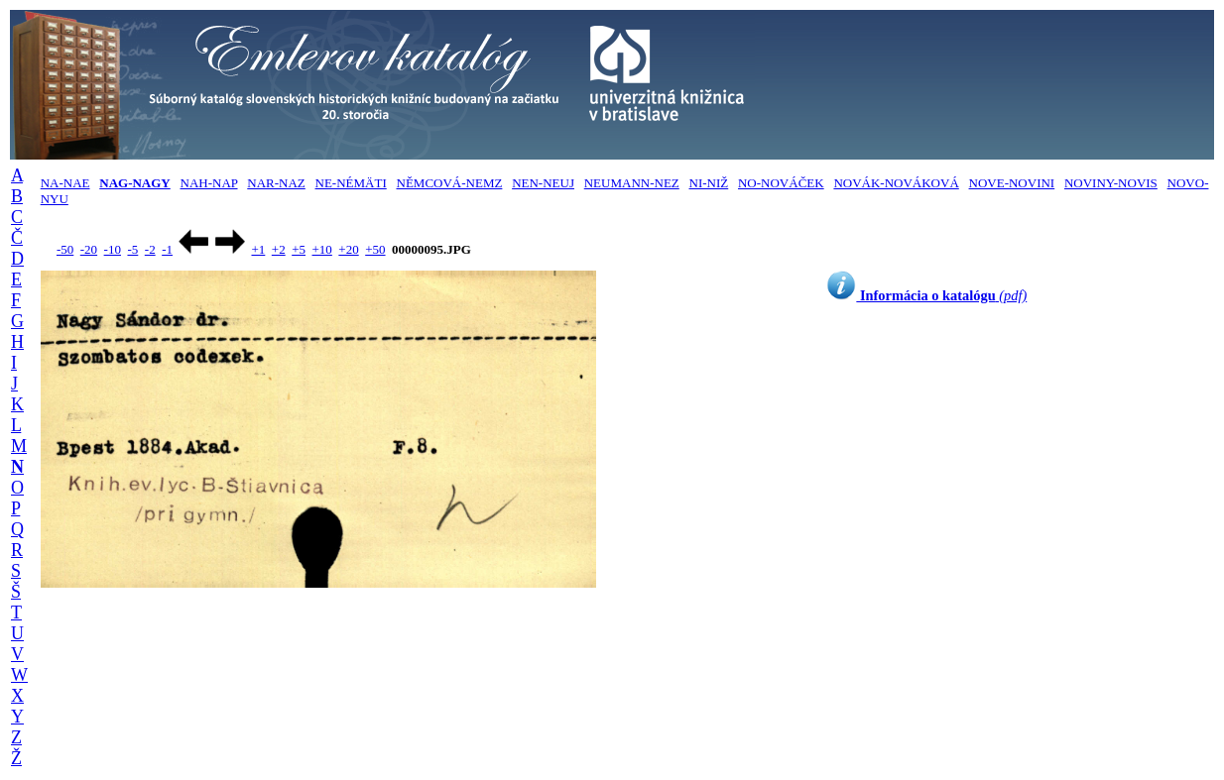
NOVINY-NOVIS (1111, 182)
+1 (258, 249)
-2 (150, 249)
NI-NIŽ (709, 182)
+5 (299, 249)
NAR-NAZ (276, 182)
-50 (65, 249)
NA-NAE (65, 182)
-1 (167, 249)
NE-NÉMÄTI (351, 182)
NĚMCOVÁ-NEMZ (450, 182)
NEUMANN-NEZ (631, 182)
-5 (132, 249)
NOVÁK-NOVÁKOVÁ (895, 182)
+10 (322, 249)
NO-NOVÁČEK (781, 182)
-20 (88, 249)
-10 (112, 249)
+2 (279, 249)
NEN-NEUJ (543, 182)
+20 (348, 249)
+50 (375, 249)
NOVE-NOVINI (1012, 182)
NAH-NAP (209, 182)
